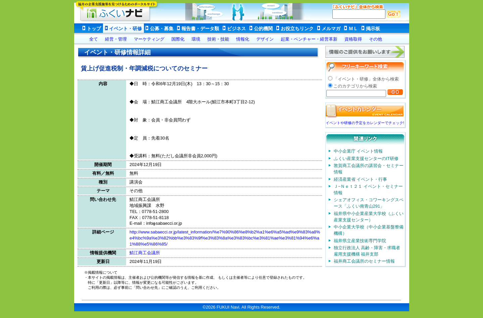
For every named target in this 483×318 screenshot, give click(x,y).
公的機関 (263, 28)
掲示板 (373, 28)
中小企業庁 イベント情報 (358, 151)
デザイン (265, 39)
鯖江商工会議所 (144, 252)
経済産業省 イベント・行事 (360, 179)
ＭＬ (353, 28)
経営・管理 (116, 39)
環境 (196, 39)
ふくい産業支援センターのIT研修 (366, 158)
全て (93, 39)
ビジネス (236, 28)
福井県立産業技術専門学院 (360, 240)
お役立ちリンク (297, 28)
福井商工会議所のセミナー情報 (364, 261)
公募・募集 (161, 28)
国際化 (177, 39)
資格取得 (353, 39)
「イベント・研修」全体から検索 (366, 79)
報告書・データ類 (200, 28)
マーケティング (149, 39)
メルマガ (331, 28)
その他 (375, 39)
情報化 (242, 39)
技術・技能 (218, 39)
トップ (94, 28)
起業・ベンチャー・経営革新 (309, 39)
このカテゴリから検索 (355, 86)
